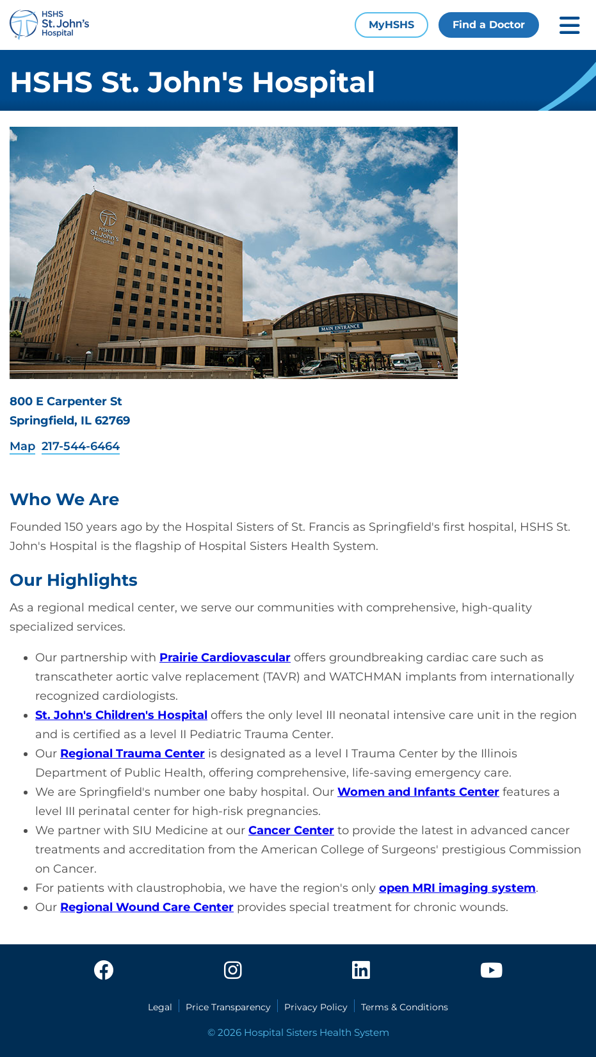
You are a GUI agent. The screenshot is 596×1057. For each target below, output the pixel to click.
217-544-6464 (81, 446)
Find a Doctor (489, 25)
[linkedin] (361, 971)
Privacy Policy (316, 1007)
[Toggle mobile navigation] (570, 25)
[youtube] (491, 971)
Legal (160, 1007)
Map (22, 446)
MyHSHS (391, 25)
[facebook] (103, 971)
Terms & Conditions (404, 1007)
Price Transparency (228, 1007)
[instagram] (233, 971)
